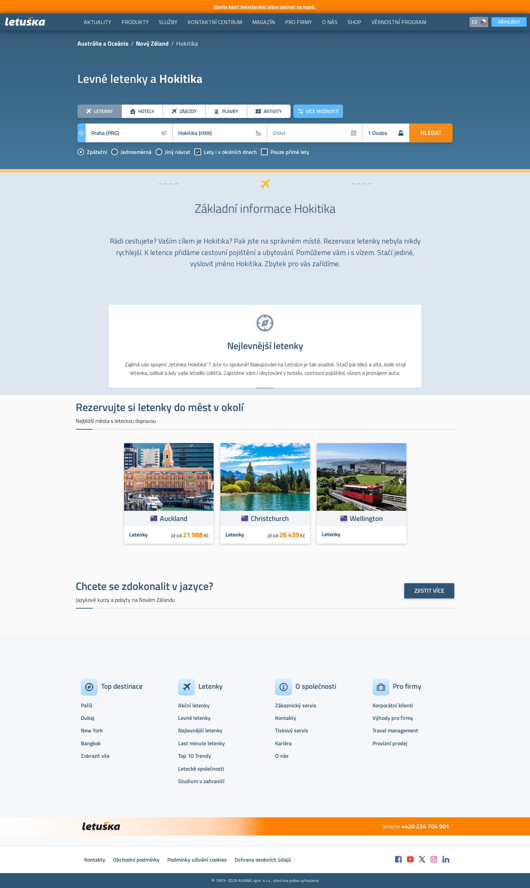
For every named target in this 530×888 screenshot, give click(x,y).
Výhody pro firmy (392, 718)
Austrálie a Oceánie (102, 43)
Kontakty (285, 718)
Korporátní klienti (392, 705)
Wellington (366, 518)
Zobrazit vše (95, 756)
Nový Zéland (152, 43)
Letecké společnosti (201, 769)
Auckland (173, 518)
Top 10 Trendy (194, 756)
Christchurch (270, 518)
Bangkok (91, 743)
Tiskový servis (291, 730)
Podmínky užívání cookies (197, 860)
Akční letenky (194, 705)
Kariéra (283, 743)
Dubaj (87, 718)
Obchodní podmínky (136, 860)
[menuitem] (97, 22)
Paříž (86, 705)
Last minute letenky (201, 743)
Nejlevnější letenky (200, 730)
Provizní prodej (389, 743)
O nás (282, 756)
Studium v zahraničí (201, 781)
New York (92, 730)
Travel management (395, 730)
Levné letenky (194, 718)
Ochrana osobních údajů (263, 860)
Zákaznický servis (295, 705)
